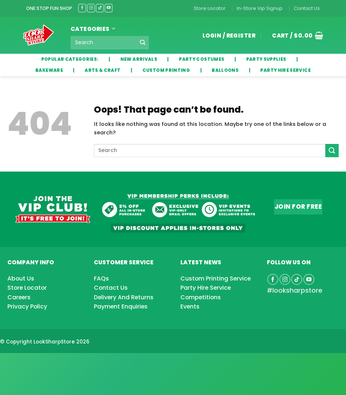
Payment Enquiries (121, 306)
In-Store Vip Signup (260, 8)
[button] (294, 35)
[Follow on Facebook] (82, 8)
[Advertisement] (59, 362)
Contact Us (307, 8)
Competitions (200, 297)
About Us (20, 278)
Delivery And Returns (123, 297)
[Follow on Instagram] (91, 8)
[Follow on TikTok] (100, 8)
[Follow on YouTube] (109, 8)
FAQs (101, 278)
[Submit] (142, 42)
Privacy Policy (27, 306)
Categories (93, 29)
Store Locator (210, 8)
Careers (19, 297)
